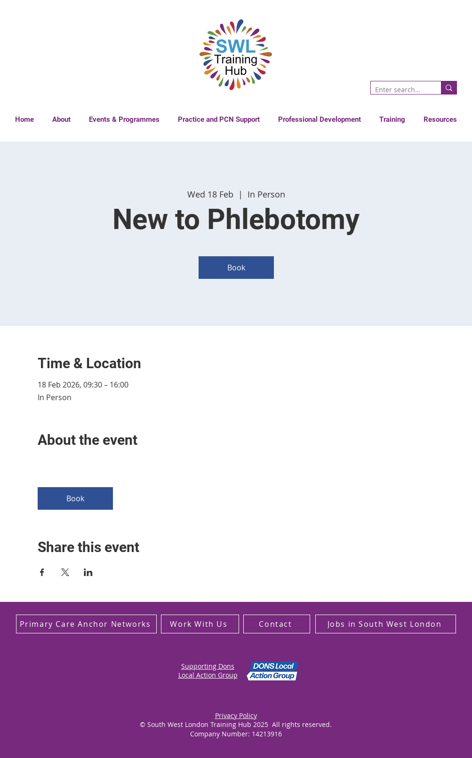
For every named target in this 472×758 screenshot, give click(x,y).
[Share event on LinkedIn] (88, 572)
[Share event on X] (65, 572)
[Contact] (276, 624)
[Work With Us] (200, 624)
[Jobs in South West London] (385, 624)
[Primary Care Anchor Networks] (86, 624)
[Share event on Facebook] (42, 572)
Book (236, 267)
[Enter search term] (398, 89)
